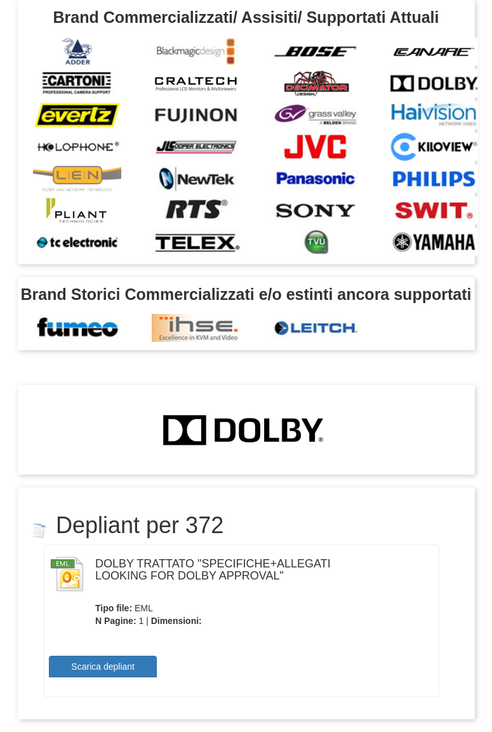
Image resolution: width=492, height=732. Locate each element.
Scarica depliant (103, 666)
